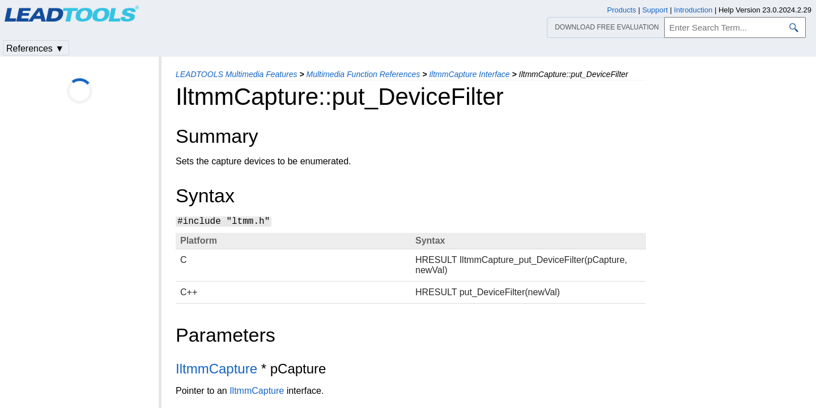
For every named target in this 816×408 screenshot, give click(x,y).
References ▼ (35, 48)
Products (621, 10)
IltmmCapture (216, 368)
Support (655, 10)
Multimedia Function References (363, 74)
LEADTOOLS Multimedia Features (237, 74)
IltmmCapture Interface (469, 74)
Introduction (693, 10)
